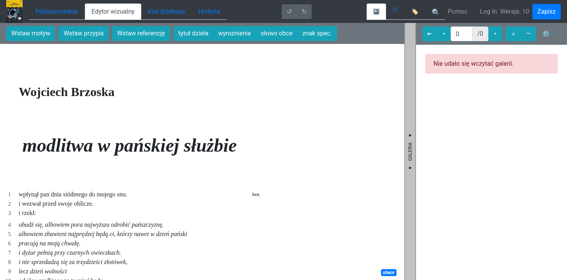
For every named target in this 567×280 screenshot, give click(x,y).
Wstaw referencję (141, 33)
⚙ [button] (546, 33)
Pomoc (458, 11)
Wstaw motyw (30, 33)
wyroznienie (234, 33)
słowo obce (277, 33)
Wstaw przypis (83, 33)
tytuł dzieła (193, 33)
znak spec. (317, 33)
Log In (488, 11)
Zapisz (546, 11)
